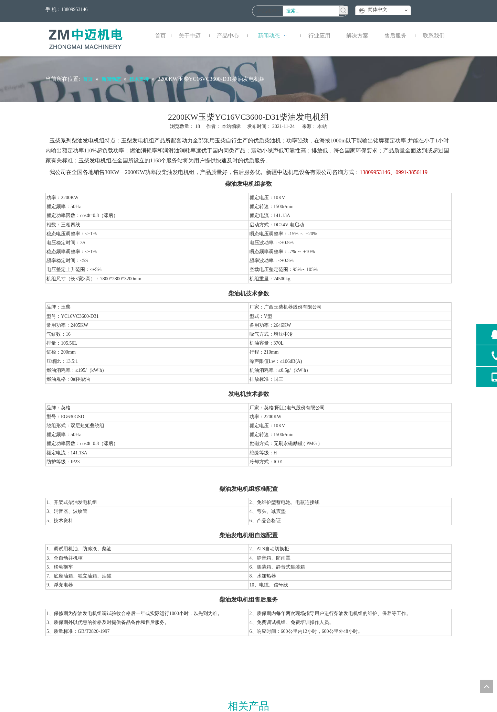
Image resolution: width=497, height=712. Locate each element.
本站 (322, 126)
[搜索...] (311, 11)
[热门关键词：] (343, 10)
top (486, 686)
